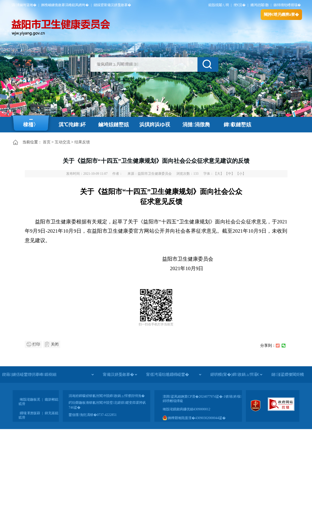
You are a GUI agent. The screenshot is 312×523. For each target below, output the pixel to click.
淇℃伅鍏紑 (72, 125)
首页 (47, 142)
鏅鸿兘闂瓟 (259, 5)
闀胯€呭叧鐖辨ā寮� (281, 14)
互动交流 (62, 142)
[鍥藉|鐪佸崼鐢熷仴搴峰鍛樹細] (48, 374)
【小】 (241, 173)
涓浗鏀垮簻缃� (23, 5)
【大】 (219, 173)
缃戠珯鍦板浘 (30, 399)
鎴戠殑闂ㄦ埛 (218, 5)
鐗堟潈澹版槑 (30, 413)
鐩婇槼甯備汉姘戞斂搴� (112, 5)
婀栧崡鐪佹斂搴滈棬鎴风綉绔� (65, 5)
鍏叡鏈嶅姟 (237, 125)
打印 (36, 344)
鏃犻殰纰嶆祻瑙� (287, 5)
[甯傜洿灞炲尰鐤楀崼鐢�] (173, 374)
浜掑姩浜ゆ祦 (154, 125)
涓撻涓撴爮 (196, 125)
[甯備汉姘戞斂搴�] (120, 374)
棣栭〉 (30, 125)
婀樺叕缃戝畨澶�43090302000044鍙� (194, 418)
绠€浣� (240, 5)
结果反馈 (82, 142)
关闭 (55, 344)
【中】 (229, 173)
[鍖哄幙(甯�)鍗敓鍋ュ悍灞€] (236, 374)
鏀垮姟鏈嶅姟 (113, 125)
